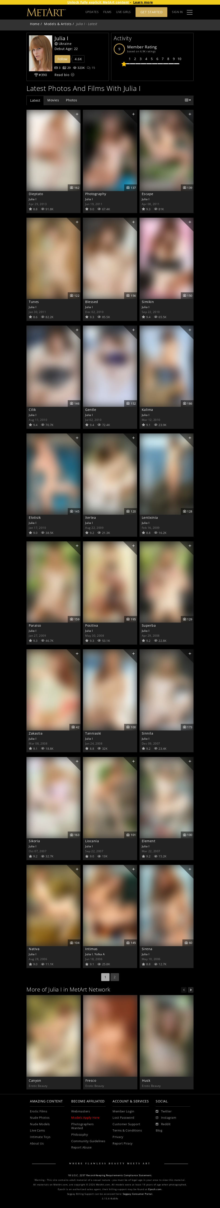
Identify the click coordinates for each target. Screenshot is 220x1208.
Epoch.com (155, 1189)
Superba (149, 625)
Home (34, 24)
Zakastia (35, 733)
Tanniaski (93, 733)
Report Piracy (123, 1143)
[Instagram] (166, 1118)
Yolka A (99, 954)
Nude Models (40, 1124)
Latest (35, 100)
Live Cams (37, 1130)
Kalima (147, 409)
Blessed (91, 302)
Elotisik (35, 517)
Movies (53, 100)
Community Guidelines (88, 1141)
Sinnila (147, 733)
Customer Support (126, 1124)
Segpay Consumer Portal (137, 1193)
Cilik (32, 409)
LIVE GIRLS (123, 12)
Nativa (34, 949)
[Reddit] (163, 1124)
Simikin (148, 302)
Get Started (151, 12)
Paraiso (35, 625)
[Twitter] (163, 1111)
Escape (147, 194)
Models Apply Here (85, 1118)
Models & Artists (57, 24)
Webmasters (80, 1111)
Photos (71, 100)
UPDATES (92, 12)
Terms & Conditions (127, 1130)
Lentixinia (150, 517)
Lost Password (123, 1118)
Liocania (92, 841)
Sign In (177, 12)
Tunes (34, 302)
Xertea (90, 517)
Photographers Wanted (82, 1126)
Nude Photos (40, 1118)
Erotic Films (38, 1111)
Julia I (32, 199)
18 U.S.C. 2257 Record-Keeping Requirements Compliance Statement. (110, 1175)
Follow (62, 59)
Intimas (91, 949)
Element (148, 841)
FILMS (107, 12)
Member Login (123, 1111)
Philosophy (79, 1135)
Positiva (91, 625)
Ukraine (63, 43)
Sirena (147, 949)
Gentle (90, 409)
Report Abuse (81, 1147)
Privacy (118, 1137)
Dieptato (36, 194)
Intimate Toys (40, 1137)
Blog (159, 1130)
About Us (37, 1143)
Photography (95, 194)
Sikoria (34, 841)
